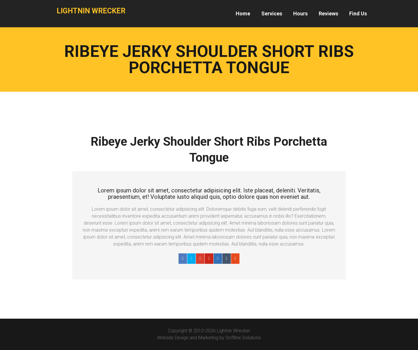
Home (243, 13)
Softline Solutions (243, 337)
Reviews (328, 13)
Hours (300, 13)
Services (271, 13)
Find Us (358, 13)
